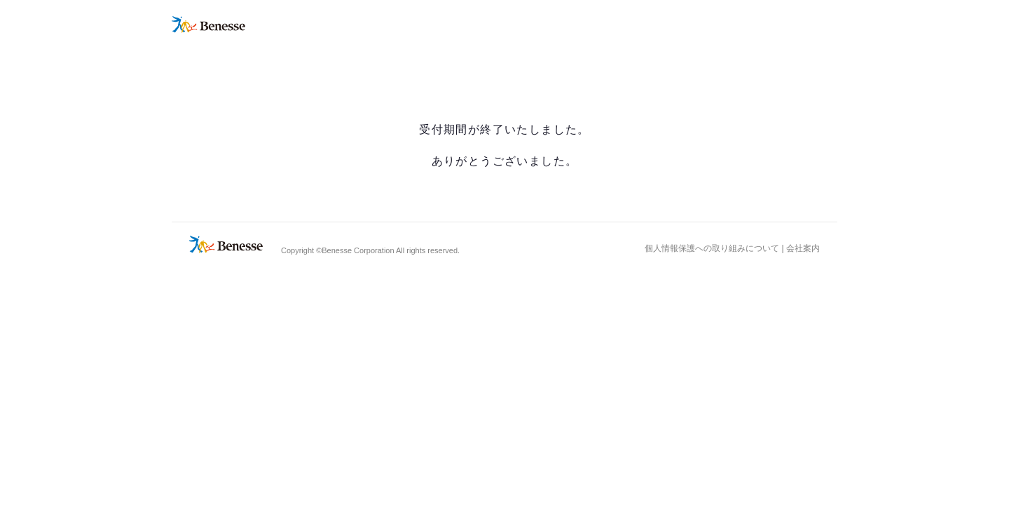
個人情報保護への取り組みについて (712, 248)
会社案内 (803, 248)
